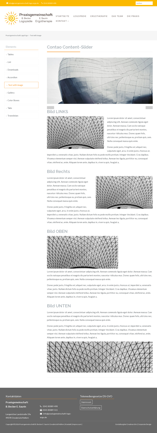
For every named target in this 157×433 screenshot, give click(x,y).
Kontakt (61, 21)
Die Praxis (133, 16)
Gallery (11, 92)
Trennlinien (13, 115)
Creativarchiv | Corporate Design (139, 424)
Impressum (86, 402)
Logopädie (79, 16)
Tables (11, 54)
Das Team (117, 16)
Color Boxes (13, 100)
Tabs (10, 108)
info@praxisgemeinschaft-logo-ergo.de (24, 3)
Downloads (13, 69)
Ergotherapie (99, 16)
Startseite (62, 16)
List (9, 62)
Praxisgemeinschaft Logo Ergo (17, 35)
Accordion (12, 77)
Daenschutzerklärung (90, 407)
